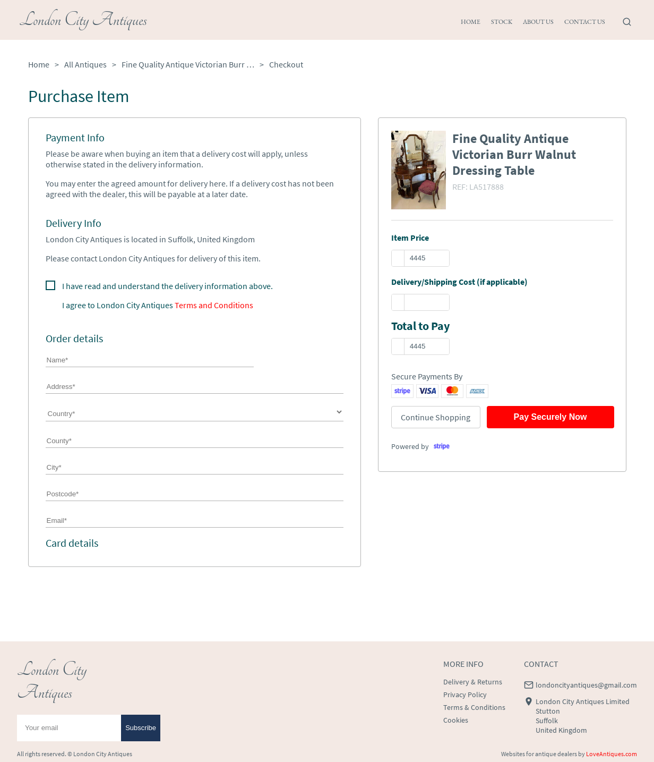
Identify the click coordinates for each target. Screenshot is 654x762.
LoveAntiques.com (611, 754)
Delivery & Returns (472, 682)
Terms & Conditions (474, 707)
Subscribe (140, 728)
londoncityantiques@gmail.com (586, 685)
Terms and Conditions (214, 305)
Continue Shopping (435, 417)
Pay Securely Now (550, 416)
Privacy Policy (465, 694)
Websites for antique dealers (539, 754)
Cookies (455, 720)
